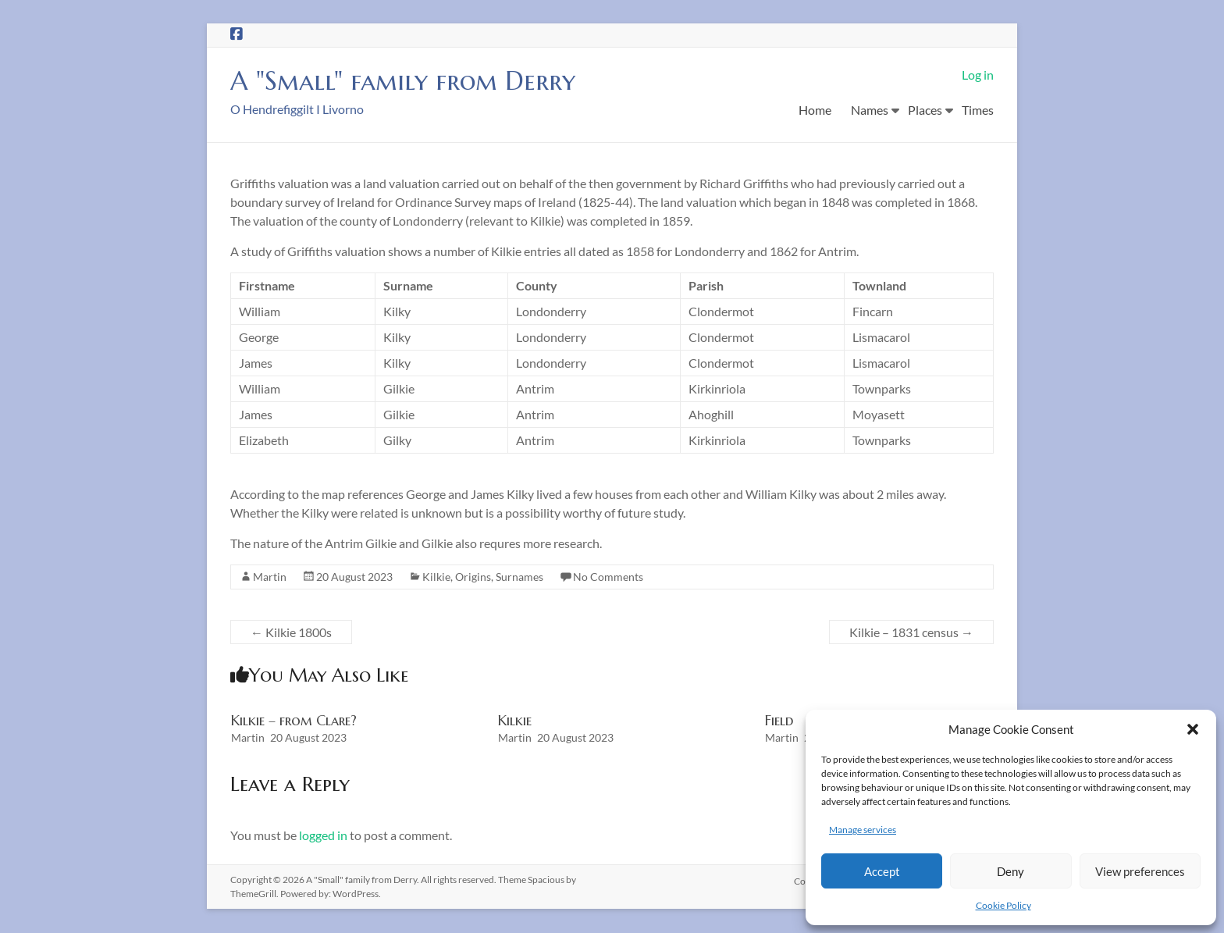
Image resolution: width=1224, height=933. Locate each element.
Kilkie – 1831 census (911, 632)
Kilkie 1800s (291, 632)
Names (869, 109)
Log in (978, 74)
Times (978, 109)
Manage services (862, 829)
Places (925, 109)
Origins (473, 577)
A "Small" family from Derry (415, 80)
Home (815, 109)
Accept (882, 871)
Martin (269, 577)
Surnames (519, 577)
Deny (1010, 871)
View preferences (1140, 871)
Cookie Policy (1003, 905)
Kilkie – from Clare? (294, 721)
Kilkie (436, 577)
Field (779, 721)
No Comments (608, 577)
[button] (1193, 729)
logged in (323, 835)
